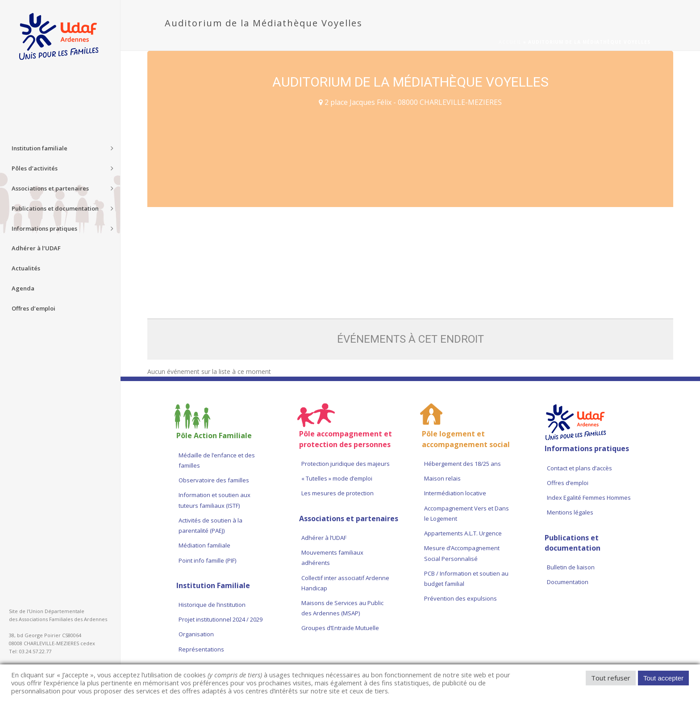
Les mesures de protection (337, 493)
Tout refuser (610, 677)
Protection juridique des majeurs (345, 464)
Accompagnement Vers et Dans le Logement (466, 513)
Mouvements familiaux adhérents (332, 557)
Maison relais (442, 478)
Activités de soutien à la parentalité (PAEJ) (210, 525)
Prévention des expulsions (460, 598)
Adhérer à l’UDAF (323, 538)
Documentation (567, 582)
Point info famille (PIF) (207, 560)
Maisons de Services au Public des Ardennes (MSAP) (342, 608)
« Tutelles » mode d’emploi (336, 478)
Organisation (196, 634)
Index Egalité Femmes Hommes (589, 498)
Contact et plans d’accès (579, 468)
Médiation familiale (204, 545)
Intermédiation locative (455, 493)
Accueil (510, 42)
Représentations (201, 649)
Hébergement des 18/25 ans (462, 464)
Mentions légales (570, 512)
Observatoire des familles (214, 480)
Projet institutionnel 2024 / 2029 (220, 619)
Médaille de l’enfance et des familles (217, 460)
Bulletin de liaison (571, 567)
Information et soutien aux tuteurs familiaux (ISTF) (214, 500)
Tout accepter (663, 678)
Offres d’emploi (567, 483)
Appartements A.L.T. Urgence (463, 533)
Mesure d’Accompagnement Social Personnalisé (462, 553)
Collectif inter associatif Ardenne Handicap (345, 583)
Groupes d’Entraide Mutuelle (340, 628)
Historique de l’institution (212, 605)
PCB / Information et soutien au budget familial (466, 578)
